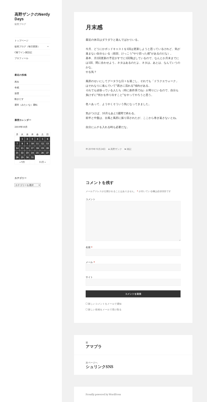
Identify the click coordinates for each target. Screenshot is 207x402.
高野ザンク (116, 149)
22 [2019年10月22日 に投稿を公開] (22, 152)
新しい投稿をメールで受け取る (105, 309)
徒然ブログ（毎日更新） (27, 46)
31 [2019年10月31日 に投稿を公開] (32, 157)
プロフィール (21, 58)
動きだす (19, 99)
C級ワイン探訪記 (23, 52)
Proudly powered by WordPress (103, 394)
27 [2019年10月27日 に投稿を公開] (47, 152)
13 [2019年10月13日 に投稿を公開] (47, 143)
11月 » (42, 162)
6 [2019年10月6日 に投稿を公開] (47, 139)
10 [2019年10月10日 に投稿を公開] (32, 143)
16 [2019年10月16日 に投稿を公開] (27, 148)
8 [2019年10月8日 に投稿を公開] (22, 143)
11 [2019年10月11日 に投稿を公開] (37, 143)
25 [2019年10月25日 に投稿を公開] (37, 152)
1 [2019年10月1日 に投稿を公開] (22, 139)
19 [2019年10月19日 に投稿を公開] (42, 148)
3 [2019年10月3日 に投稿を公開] (32, 139)
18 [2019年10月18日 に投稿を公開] (37, 148)
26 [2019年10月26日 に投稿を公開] (42, 152)
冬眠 (17, 87)
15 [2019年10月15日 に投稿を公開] (22, 148)
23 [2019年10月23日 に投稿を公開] (27, 152)
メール (90, 262)
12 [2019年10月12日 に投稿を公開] (42, 143)
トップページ (21, 40)
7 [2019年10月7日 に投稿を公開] (17, 143)
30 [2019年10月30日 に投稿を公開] (27, 157)
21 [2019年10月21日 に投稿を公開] (17, 152)
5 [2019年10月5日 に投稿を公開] (42, 139)
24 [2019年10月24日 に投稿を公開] (32, 152)
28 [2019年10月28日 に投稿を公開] (17, 157)
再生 (17, 81)
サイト (89, 277)
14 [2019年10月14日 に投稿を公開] (17, 148)
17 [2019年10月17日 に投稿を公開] (32, 148)
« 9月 (22, 162)
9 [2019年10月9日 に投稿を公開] (27, 143)
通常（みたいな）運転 (26, 104)
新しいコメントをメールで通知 (105, 303)
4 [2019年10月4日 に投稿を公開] (37, 139)
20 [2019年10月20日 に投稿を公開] (47, 148)
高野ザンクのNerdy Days (32, 16)
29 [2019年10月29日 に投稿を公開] (22, 157)
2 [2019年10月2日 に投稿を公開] (27, 139)
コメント (90, 199)
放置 (17, 93)
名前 (89, 247)
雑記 (129, 149)
